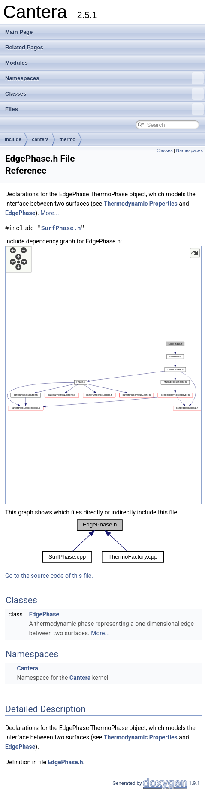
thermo (67, 139)
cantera (40, 139)
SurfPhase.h (61, 228)
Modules (16, 63)
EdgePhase (20, 213)
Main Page (19, 32)
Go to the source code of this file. (49, 575)
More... (49, 213)
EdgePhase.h (65, 762)
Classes (104, 94)
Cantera (27, 668)
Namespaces (104, 78)
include (13, 139)
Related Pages (24, 47)
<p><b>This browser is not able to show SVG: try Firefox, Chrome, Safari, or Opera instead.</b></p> (103, 375)
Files (104, 109)
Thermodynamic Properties (141, 203)
